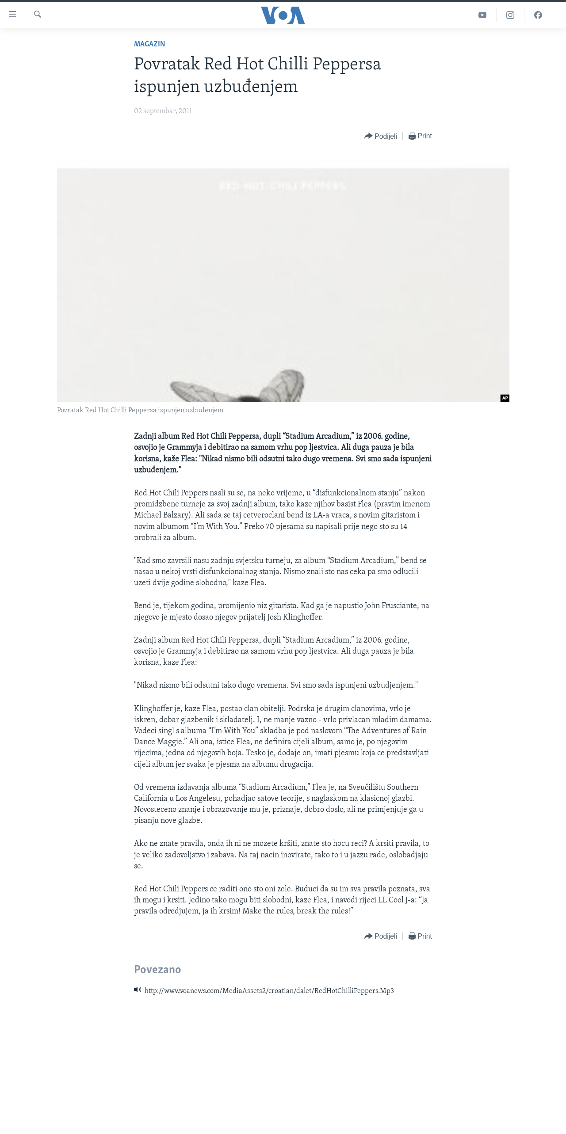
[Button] (380, 136)
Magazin (149, 44)
